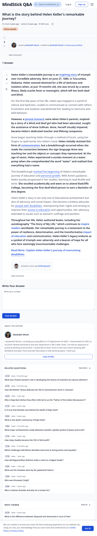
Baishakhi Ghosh (32, 45)
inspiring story (68, 74)
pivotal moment (34, 119)
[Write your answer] (48, 299)
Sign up (81, 4)
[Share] (52, 24)
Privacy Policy (17, 530)
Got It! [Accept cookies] (88, 528)
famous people (10, 29)
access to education (39, 209)
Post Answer (11, 315)
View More (85, 368)
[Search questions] (47, 4)
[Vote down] (4, 46)
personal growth (50, 175)
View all (86, 504)
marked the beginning (46, 171)
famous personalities (74, 45)
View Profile (48, 356)
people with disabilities (28, 205)
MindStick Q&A (17, 4)
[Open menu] (92, 4)
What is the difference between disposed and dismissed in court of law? (38, 516)
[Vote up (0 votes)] (4, 37)
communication (30, 145)
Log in (68, 4)
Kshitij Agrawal (44, 266)
